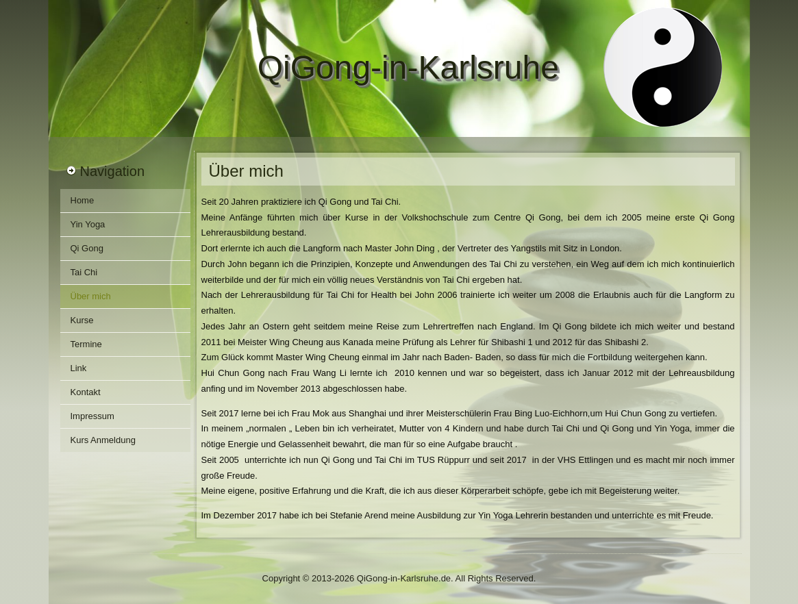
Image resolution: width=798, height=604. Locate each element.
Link (79, 368)
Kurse (82, 320)
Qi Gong (87, 248)
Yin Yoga (88, 224)
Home (83, 200)
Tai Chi (84, 272)
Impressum (92, 416)
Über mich (91, 296)
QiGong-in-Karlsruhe (408, 67)
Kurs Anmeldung (103, 440)
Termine (86, 344)
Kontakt (86, 392)
